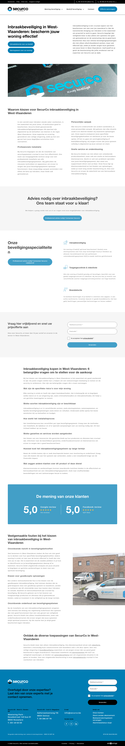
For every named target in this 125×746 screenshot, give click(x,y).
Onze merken (98, 713)
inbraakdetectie (79, 659)
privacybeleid (88, 340)
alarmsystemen (78, 654)
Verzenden (92, 346)
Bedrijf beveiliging (75, 9)
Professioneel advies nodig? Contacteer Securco (62, 220)
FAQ (18, 2)
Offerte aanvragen (107, 9)
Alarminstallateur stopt (102, 723)
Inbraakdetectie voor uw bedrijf (21, 44)
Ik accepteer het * (82, 340)
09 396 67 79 (107, 2)
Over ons (24, 2)
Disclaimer (80, 743)
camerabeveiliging (61, 657)
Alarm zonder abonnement (104, 715)
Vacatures (11, 2)
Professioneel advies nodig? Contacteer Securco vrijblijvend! (30, 263)
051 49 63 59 (85, 2)
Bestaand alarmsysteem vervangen (102, 719)
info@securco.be (72, 713)
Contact (91, 9)
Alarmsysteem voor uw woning (21, 50)
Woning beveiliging (54, 9)
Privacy (72, 743)
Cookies (64, 743)
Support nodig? (34, 2)
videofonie (96, 647)
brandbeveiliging (47, 652)
